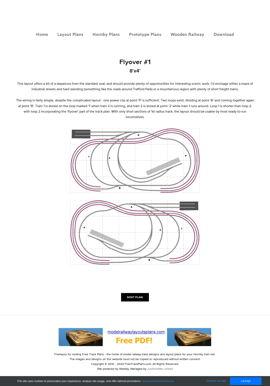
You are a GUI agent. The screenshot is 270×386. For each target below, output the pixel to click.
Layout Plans (70, 34)
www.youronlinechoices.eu (158, 381)
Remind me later (217, 380)
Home (42, 34)
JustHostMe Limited (160, 368)
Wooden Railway (187, 34)
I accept (245, 380)
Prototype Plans (145, 34)
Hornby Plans (106, 34)
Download (224, 34)
